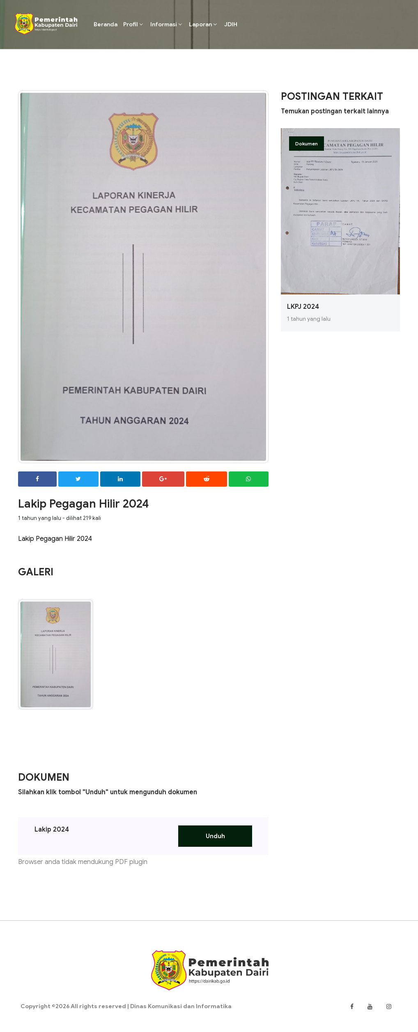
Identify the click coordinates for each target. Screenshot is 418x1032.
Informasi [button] (166, 24)
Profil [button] (133, 24)
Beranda (105, 24)
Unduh (215, 836)
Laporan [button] (203, 24)
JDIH (230, 24)
